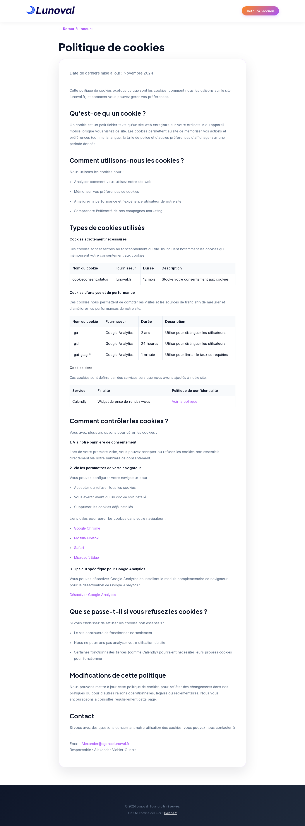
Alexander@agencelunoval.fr (105, 743)
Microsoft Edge (86, 557)
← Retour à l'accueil (76, 29)
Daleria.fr (170, 813)
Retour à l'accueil (260, 11)
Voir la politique (184, 401)
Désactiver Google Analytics (93, 594)
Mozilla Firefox (86, 538)
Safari (79, 547)
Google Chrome (87, 528)
